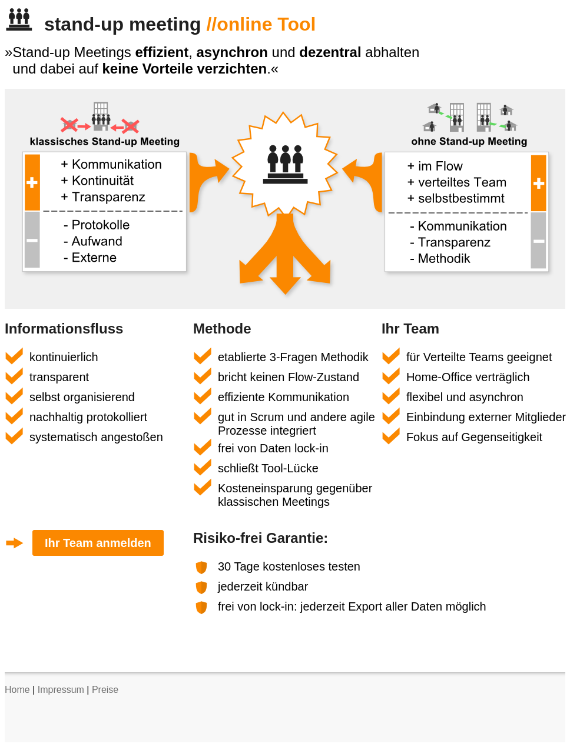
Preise (105, 690)
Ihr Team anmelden (98, 542)
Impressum (61, 690)
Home (17, 690)
